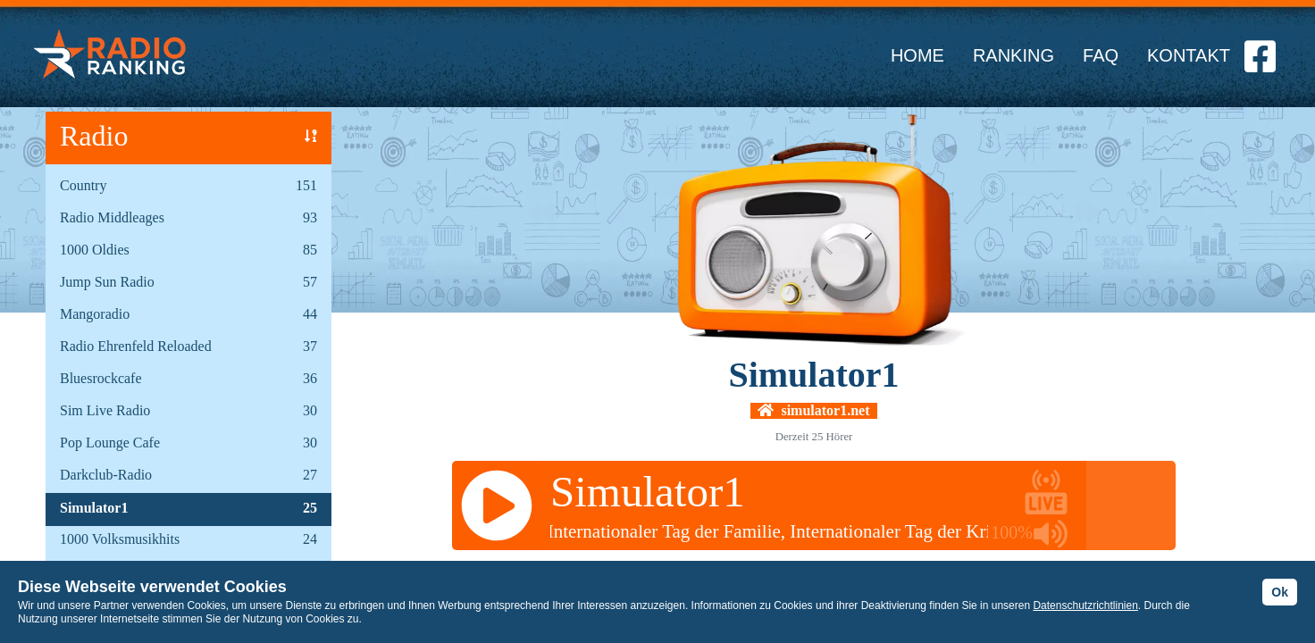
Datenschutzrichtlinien (1085, 605)
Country (83, 185)
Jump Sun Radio (107, 281)
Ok (1279, 592)
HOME (917, 55)
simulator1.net (813, 410)
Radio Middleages (112, 217)
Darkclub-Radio (106, 474)
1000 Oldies (95, 249)
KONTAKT (1188, 55)
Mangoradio (95, 314)
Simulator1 (94, 507)
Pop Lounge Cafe (110, 442)
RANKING (1013, 55)
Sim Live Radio (105, 410)
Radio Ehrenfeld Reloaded (136, 346)
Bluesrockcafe (101, 378)
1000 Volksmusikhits (120, 539)
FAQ (1100, 55)
